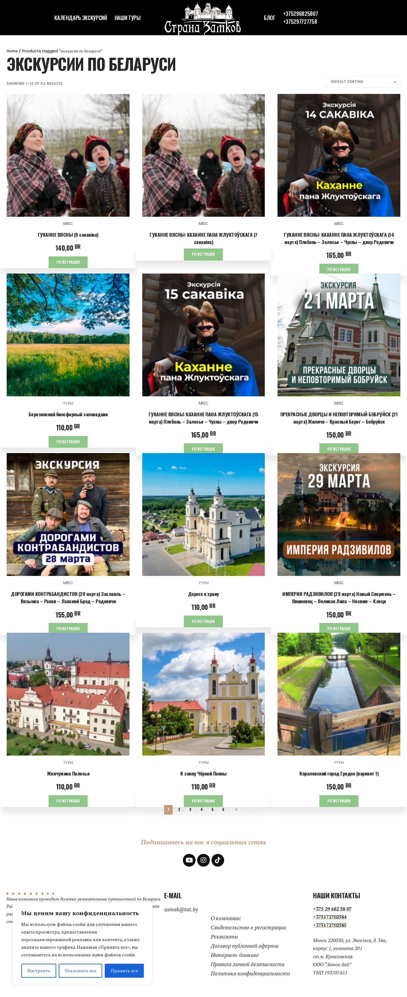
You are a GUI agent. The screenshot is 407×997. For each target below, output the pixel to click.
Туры (68, 404)
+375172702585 (329, 928)
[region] (82, 943)
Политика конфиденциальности (250, 976)
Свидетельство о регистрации (248, 930)
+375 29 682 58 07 (332, 911)
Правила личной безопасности (247, 967)
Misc (68, 224)
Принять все (124, 970)
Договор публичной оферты (244, 949)
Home (13, 51)
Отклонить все (81, 970)
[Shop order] (362, 82)
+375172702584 (329, 920)
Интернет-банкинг (235, 958)
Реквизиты (224, 939)
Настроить (38, 970)
